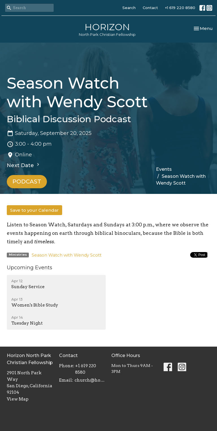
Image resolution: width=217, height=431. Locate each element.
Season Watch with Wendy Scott (66, 255)
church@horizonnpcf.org (90, 380)
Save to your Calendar (34, 210)
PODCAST (26, 181)
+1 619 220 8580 (180, 7)
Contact (150, 7)
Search (129, 7)
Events (164, 169)
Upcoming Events (29, 267)
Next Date (24, 165)
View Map (18, 399)
